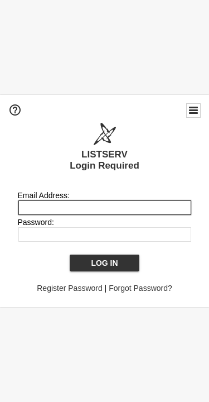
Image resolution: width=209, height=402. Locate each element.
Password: (36, 222)
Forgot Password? (140, 288)
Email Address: (44, 195)
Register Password (70, 288)
